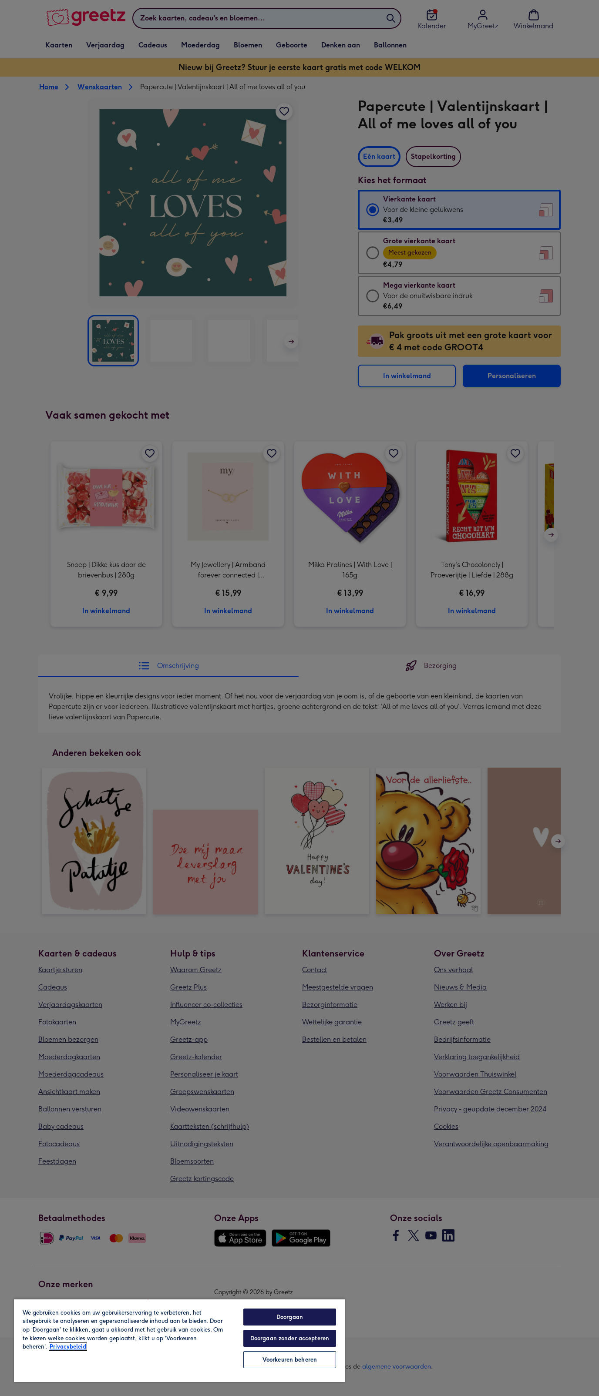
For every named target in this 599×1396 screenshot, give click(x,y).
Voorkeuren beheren (289, 1359)
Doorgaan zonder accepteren (289, 1338)
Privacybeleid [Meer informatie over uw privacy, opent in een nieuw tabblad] (68, 1346)
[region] (179, 1340)
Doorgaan (289, 1317)
